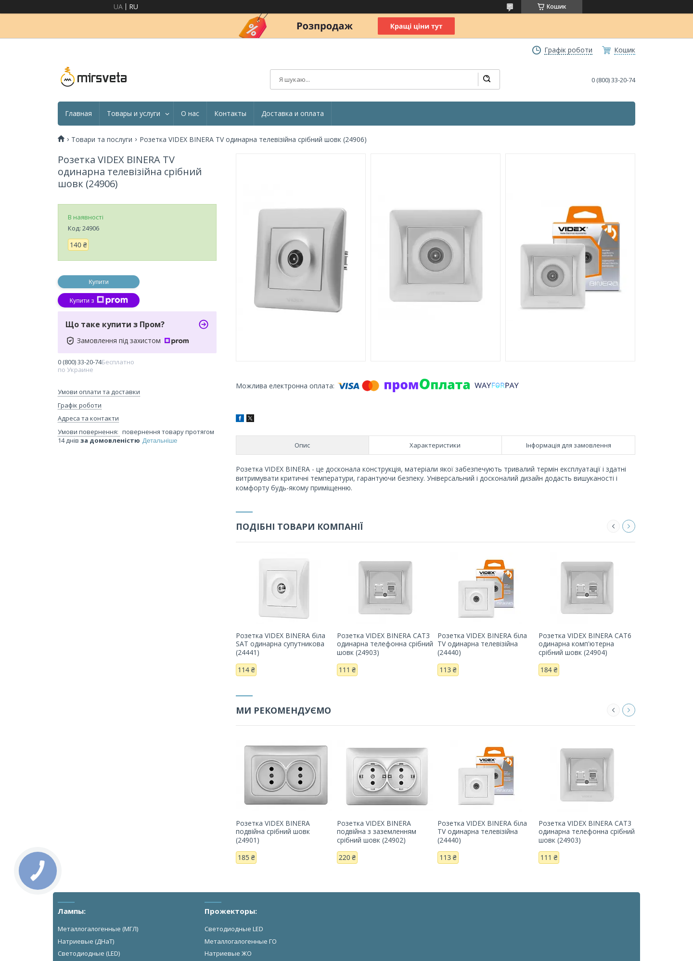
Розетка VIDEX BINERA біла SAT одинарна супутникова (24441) (280, 644)
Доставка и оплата (292, 113)
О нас (190, 113)
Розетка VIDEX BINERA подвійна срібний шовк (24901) (273, 832)
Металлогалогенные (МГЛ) (98, 928)
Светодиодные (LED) (89, 953)
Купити (99, 281)
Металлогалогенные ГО (241, 941)
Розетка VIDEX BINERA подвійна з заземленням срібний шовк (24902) (376, 832)
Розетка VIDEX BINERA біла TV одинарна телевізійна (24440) (482, 644)
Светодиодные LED (234, 928)
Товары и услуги (133, 113)
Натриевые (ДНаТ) (86, 941)
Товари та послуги (101, 139)
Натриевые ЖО (228, 953)
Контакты (230, 113)
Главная (78, 113)
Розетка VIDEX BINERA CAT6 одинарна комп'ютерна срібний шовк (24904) (585, 644)
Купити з (98, 300)
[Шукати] (486, 79)
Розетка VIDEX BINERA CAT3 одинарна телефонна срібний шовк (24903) (385, 644)
